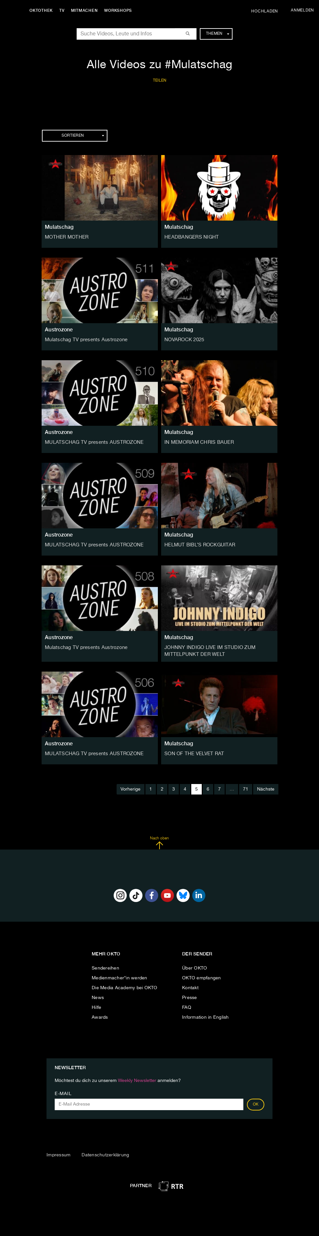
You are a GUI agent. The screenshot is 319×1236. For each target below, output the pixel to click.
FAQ (186, 1006)
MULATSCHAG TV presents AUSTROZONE (91, 442)
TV (63, 10)
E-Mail (63, 1092)
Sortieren (83, 136)
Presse (189, 996)
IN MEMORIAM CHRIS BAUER (197, 442)
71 (245, 788)
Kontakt (190, 987)
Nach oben (159, 842)
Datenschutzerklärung (105, 1154)
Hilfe (96, 1006)
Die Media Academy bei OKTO (125, 987)
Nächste (265, 788)
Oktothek (42, 10)
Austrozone (59, 329)
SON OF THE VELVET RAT (192, 752)
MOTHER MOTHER (65, 237)
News (98, 996)
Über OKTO (194, 967)
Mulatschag (59, 227)
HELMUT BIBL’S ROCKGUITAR (198, 544)
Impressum (58, 1154)
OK (256, 1104)
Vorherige (131, 788)
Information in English (205, 1016)
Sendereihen (105, 967)
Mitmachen (86, 10)
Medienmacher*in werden (119, 977)
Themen (217, 34)
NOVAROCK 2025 (183, 339)
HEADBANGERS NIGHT (190, 237)
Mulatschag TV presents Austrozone (84, 339)
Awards (100, 1016)
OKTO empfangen (201, 977)
